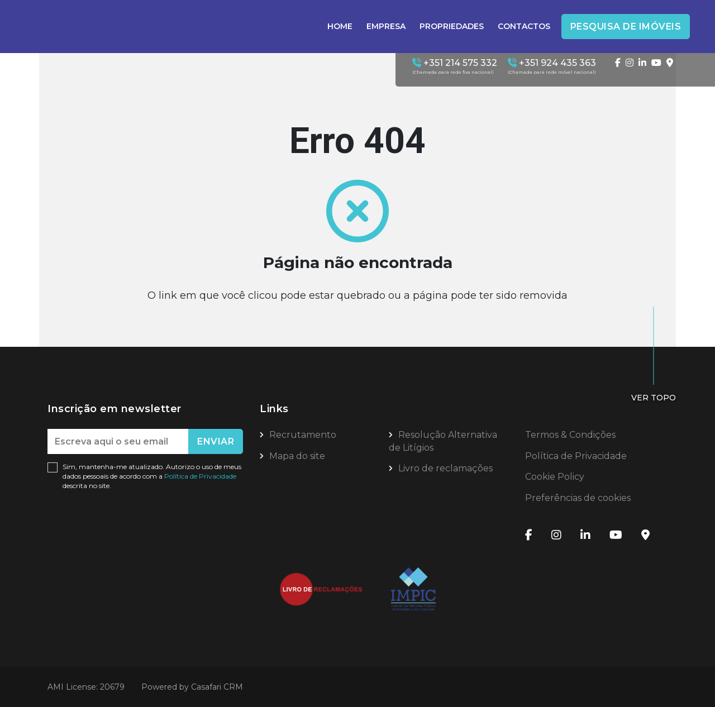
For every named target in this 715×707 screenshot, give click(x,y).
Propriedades (452, 26)
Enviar (215, 441)
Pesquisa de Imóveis (625, 26)
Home (339, 26)
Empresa (386, 26)
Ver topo (653, 398)
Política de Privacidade (200, 476)
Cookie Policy (554, 476)
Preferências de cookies (578, 498)
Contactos (524, 26)
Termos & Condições (570, 434)
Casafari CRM (217, 687)
